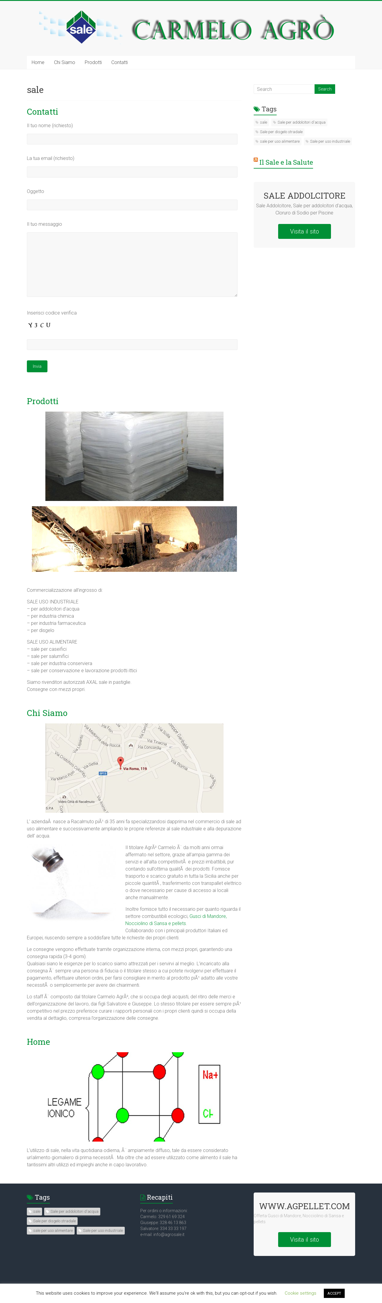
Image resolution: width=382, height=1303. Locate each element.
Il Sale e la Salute (286, 162)
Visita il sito (304, 231)
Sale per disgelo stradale (281, 132)
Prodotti (93, 62)
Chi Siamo (64, 62)
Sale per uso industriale (330, 141)
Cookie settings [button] (300, 1293)
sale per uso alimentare (280, 141)
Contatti (119, 62)
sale (263, 122)
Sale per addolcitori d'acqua (302, 122)
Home (38, 62)
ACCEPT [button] (334, 1293)
